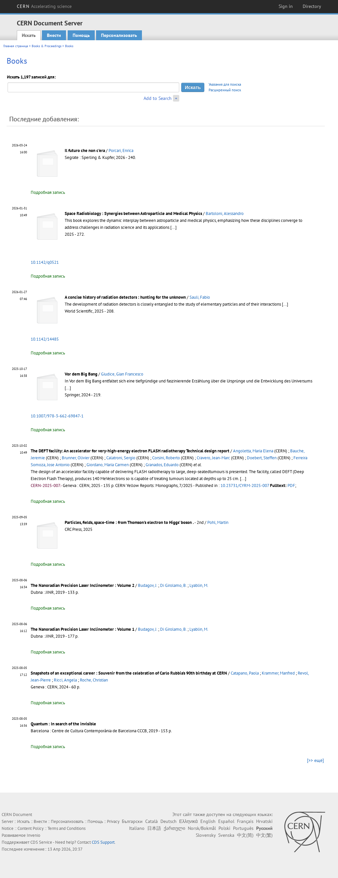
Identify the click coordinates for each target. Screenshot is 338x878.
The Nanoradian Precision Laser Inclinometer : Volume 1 (82, 629)
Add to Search (158, 98)
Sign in (286, 6)
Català (151, 821)
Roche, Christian (94, 680)
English (208, 821)
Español (226, 821)
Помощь (81, 35)
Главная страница (15, 46)
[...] (173, 227)
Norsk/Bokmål (202, 828)
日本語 (154, 828)
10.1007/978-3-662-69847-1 (57, 416)
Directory (312, 6)
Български (132, 821)
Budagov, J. (147, 585)
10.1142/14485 (45, 339)
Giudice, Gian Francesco (122, 374)
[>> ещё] (315, 760)
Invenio (33, 835)
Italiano (137, 828)
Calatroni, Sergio (120, 458)
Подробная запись (48, 192)
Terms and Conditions (66, 828)
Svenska (226, 835)
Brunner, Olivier (75, 458)
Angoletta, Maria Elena (253, 451)
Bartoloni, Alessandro (225, 213)
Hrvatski (264, 821)
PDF (291, 485)
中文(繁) (264, 835)
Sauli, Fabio (199, 297)
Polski (224, 828)
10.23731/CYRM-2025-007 (244, 485)
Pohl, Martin (217, 522)
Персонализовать (119, 35)
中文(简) (245, 835)
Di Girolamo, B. (173, 585)
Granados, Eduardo (162, 465)
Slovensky (206, 835)
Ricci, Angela (65, 680)
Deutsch (168, 821)
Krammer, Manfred (278, 673)
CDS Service (41, 842)
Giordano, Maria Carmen (107, 465)
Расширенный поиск (225, 90)
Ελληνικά (188, 821)
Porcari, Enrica (121, 150)
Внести (54, 35)
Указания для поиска (225, 84)
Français (245, 821)
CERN (44, 6)
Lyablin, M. (198, 585)
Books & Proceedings (46, 46)
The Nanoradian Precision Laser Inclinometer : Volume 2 (82, 585)
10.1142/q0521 (45, 262)
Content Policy (30, 828)
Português (243, 828)
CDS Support (103, 842)
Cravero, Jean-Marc (213, 458)
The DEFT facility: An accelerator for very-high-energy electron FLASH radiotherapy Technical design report (130, 451)
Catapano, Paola (245, 673)
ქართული (174, 828)
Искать (29, 35)
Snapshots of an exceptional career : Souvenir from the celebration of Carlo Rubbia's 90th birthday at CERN (129, 673)
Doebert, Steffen (262, 458)
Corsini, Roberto (166, 458)
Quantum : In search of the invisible (63, 724)
